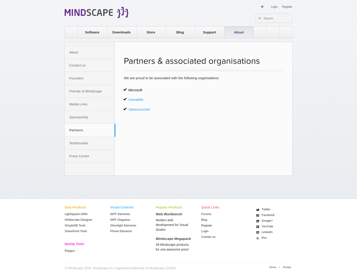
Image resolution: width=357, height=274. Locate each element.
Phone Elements (121, 231)
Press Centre (79, 156)
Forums (206, 214)
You (267, 226)
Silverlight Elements (123, 225)
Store (150, 32)
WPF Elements (120, 214)
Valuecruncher (139, 109)
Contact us (77, 65)
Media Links (78, 104)
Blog (180, 32)
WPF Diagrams (120, 219)
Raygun (70, 250)
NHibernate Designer (78, 219)
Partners (76, 130)
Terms (272, 267)
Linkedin (267, 232)
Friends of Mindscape (85, 91)
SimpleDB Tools (75, 225)
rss (258, 32)
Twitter (266, 209)
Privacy (287, 267)
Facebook (268, 215)
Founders (76, 78)
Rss (264, 237)
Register (287, 6)
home (69, 32)
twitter (271, 32)
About (239, 32)
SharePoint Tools (76, 231)
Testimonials (78, 143)
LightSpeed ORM (76, 214)
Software (92, 32)
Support (209, 32)
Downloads (121, 32)
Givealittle (135, 99)
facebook (284, 32)
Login (274, 6)
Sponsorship (78, 117)
